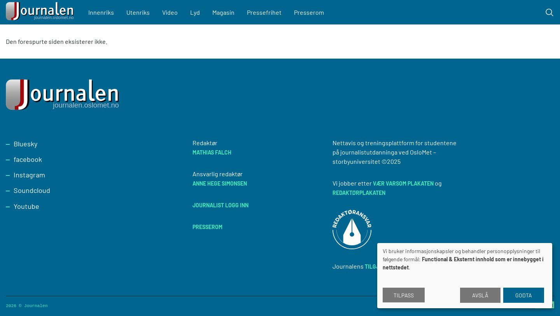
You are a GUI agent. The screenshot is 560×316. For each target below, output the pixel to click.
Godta (523, 295)
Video (170, 12)
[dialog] (464, 275)
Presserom (309, 12)
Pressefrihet (264, 12)
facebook (28, 159)
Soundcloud (32, 190)
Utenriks (138, 12)
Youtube (26, 206)
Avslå (480, 295)
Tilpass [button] (404, 295)
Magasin (223, 12)
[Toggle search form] (549, 12)
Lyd (195, 12)
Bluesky (25, 143)
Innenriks (101, 12)
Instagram (29, 174)
